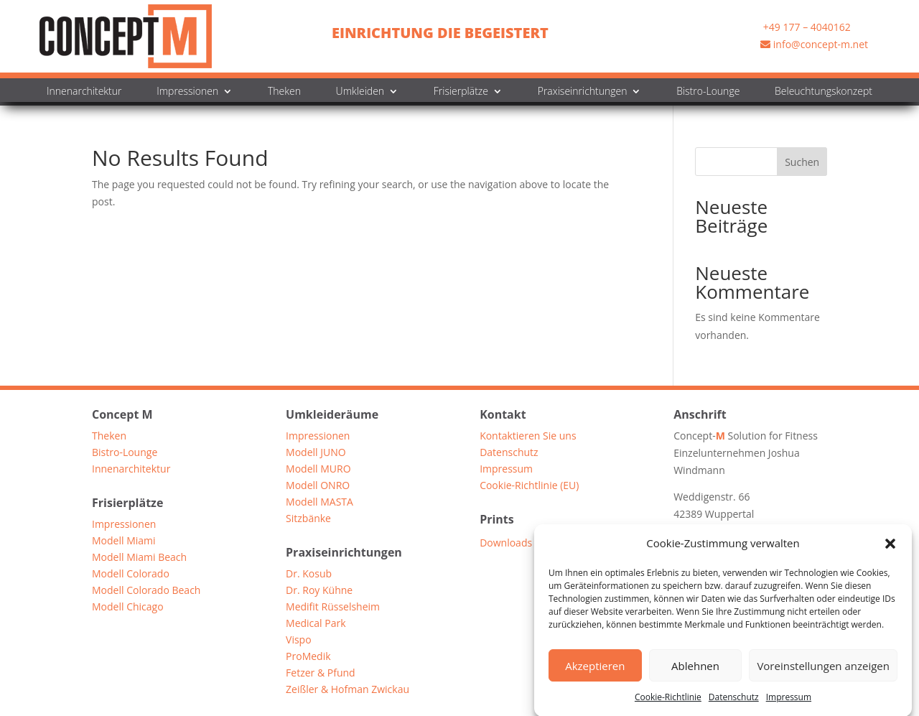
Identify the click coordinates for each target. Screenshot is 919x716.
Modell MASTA (319, 503)
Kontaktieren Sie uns (528, 437)
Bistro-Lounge (708, 92)
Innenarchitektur (84, 92)
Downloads (506, 543)
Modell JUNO (316, 454)
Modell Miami (124, 542)
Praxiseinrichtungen (583, 92)
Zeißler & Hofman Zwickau (347, 691)
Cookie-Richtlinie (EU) (529, 487)
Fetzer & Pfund (320, 674)
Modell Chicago (128, 608)
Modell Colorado (130, 575)
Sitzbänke (308, 520)
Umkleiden (360, 92)
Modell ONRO (318, 487)
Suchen (802, 162)
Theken (284, 92)
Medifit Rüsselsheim (333, 608)
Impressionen (187, 92)
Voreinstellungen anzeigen (823, 672)
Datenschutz (734, 703)
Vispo (299, 641)
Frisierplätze (461, 92)
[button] (890, 550)
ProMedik (308, 658)
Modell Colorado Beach (146, 592)
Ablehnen (695, 672)
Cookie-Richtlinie (668, 703)
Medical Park (316, 625)
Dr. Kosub (309, 575)
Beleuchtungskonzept (823, 92)
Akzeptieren (595, 672)
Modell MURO (318, 470)
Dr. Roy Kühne (319, 592)
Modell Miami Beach (139, 559)
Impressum (788, 703)
